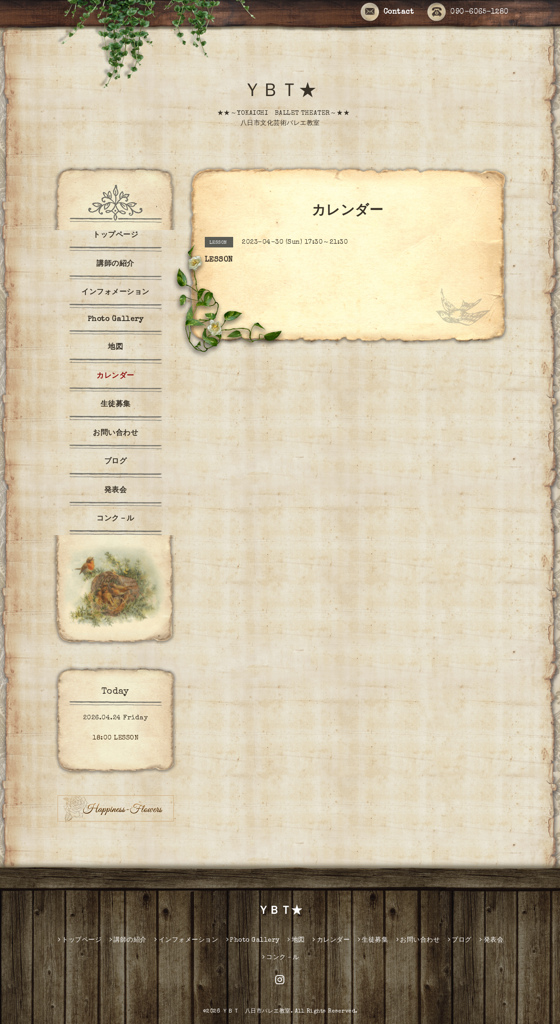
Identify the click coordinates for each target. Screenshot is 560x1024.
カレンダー (115, 376)
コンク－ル (115, 519)
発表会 (115, 490)
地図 (115, 347)
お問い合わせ (115, 433)
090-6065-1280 (468, 12)
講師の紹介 (115, 264)
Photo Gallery (116, 319)
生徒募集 (116, 404)
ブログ (115, 462)
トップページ (115, 235)
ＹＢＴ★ (280, 92)
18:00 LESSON (115, 738)
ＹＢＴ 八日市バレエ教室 (256, 1011)
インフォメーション (115, 292)
